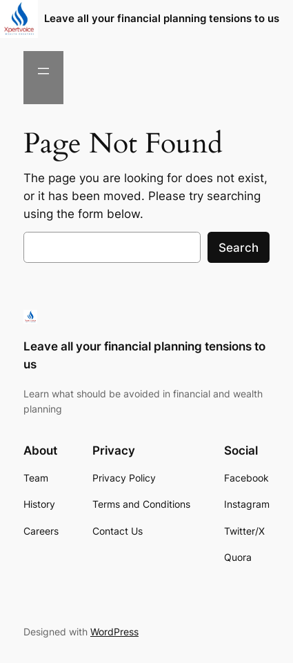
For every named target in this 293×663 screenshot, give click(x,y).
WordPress (114, 631)
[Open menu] (43, 71)
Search (239, 248)
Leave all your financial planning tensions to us (161, 18)
